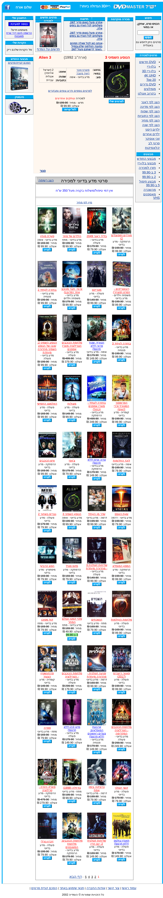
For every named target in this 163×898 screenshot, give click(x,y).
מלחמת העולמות (121, 619)
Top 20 (151, 79)
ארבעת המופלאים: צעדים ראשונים (97, 731)
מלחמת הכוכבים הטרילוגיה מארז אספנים (72, 346)
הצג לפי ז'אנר (150, 102)
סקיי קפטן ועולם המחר (72, 620)
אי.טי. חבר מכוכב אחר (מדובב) (71, 290)
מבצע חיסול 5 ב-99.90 (149, 183)
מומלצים (150, 89)
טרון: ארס (97, 461)
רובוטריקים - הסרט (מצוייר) (121, 290)
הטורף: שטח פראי (96, 345)
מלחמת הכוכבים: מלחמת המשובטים (71, 844)
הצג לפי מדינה (150, 106)
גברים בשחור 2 (47, 514)
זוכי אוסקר (152, 138)
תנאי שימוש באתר (72, 888)
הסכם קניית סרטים (19, 62)
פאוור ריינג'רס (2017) (121, 675)
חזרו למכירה (147, 167)
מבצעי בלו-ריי (146, 163)
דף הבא (75, 876)
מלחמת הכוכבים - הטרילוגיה (72, 675)
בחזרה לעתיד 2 (47, 289)
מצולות (71, 403)
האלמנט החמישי (47, 403)
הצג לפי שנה (151, 125)
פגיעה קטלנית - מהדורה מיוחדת (96, 675)
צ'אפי (72, 460)
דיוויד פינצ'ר (83, 73)
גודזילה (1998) (72, 787)
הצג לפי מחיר (150, 120)
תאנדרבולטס (121, 842)
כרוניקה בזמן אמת (97, 788)
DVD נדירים (148, 84)
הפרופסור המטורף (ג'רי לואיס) (121, 406)
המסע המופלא (121, 566)
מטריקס (96, 289)
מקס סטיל (72, 566)
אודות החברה (95, 888)
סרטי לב (154, 143)
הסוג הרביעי (47, 566)
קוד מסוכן (47, 619)
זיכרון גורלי (47, 841)
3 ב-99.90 (149, 172)
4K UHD (150, 75)
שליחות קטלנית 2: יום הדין (96, 842)
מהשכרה (149, 189)
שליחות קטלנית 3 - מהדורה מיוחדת (96, 566)
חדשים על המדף (48, 37)
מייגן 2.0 (72, 728)
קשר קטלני (121, 787)
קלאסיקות (152, 147)
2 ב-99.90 (149, 177)
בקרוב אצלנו (147, 93)
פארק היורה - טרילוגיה (47, 788)
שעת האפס (122, 514)
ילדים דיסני (152, 129)
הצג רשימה (46, 180)
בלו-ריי (151, 66)
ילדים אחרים (151, 134)
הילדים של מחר (72, 236)
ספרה (47, 727)
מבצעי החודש (146, 158)
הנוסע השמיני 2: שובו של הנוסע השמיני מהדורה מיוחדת (47, 347)
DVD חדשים (147, 62)
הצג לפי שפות (150, 111)
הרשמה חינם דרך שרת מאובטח (19, 35)
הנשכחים (96, 619)
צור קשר (113, 888)
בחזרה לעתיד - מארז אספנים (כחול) (97, 406)
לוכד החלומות (121, 460)
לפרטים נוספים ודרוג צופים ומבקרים (70, 90)
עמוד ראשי (129, 888)
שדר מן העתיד (96, 514)
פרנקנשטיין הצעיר (47, 675)
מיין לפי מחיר (84, 202)
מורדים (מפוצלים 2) (121, 237)
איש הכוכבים (47, 460)
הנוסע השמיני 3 (71, 514)
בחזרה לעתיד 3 (121, 343)
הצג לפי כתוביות (149, 116)
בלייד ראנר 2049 (97, 236)
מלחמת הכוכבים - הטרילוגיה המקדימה (121, 730)
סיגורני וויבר (83, 69)
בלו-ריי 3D (149, 71)
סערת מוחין (47, 236)
